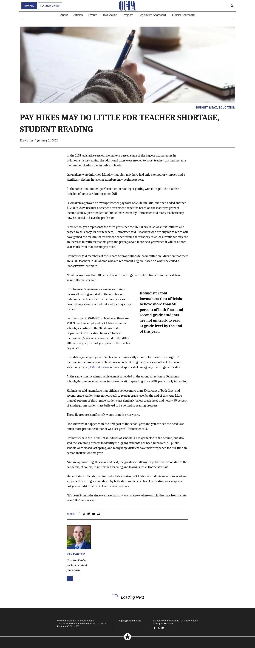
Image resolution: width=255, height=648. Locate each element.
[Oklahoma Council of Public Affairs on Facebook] (154, 628)
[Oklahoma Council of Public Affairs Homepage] (127, 6)
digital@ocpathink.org (130, 620)
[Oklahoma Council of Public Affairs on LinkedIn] (163, 628)
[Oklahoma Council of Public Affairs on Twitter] (158, 628)
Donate (29, 6)
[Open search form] (232, 6)
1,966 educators (99, 367)
